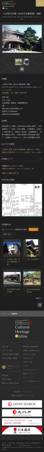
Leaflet (24, 215)
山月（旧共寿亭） (33, 259)
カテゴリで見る (7, 350)
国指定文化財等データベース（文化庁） (17, 152)
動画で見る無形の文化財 (10, 383)
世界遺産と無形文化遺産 (10, 354)
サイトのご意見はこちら (31, 381)
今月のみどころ (28, 358)
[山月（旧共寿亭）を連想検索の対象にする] (24, 259)
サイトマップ (27, 377)
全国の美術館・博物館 (9, 358)
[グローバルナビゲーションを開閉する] (40, 3)
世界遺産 (5, 375)
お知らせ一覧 (27, 362)
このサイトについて (30, 370)
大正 (11, 93)
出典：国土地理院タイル (34, 215)
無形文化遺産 (6, 379)
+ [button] (5, 187)
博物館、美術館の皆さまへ (32, 350)
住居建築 (5, 93)
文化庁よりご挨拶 (29, 354)
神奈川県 (23, 93)
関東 (16, 93)
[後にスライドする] (39, 298)
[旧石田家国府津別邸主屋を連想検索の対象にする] (24, 289)
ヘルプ (25, 366)
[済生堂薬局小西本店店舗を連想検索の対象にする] (4, 289)
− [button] (5, 190)
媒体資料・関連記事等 (30, 346)
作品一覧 (5, 346)
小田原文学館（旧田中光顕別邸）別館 (16, 149)
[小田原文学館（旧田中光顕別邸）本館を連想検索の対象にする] (4, 259)
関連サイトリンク (29, 373)
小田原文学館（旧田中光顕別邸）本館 (13, 261)
